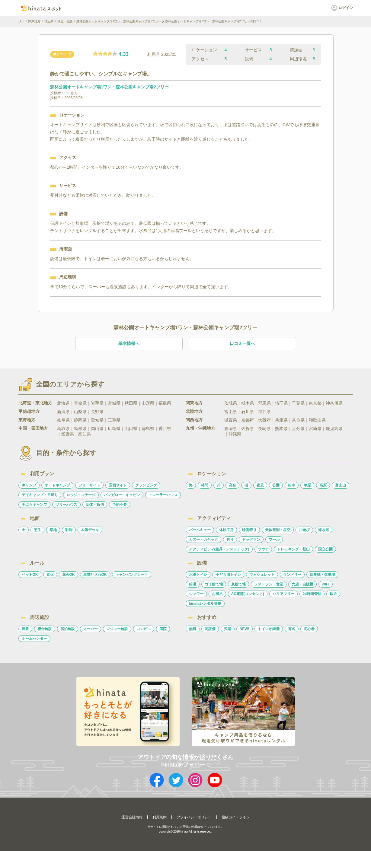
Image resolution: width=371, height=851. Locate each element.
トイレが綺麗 (269, 629)
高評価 (210, 629)
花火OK (68, 574)
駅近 (333, 594)
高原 (323, 485)
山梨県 (80, 411)
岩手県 (97, 403)
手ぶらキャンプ (34, 504)
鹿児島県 (334, 428)
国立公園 (325, 549)
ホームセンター (34, 638)
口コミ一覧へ (242, 343)
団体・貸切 (95, 504)
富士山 (340, 485)
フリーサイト (89, 485)
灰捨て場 (238, 584)
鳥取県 (63, 428)
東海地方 (26, 419)
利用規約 (159, 817)
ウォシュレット (262, 574)
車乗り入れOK (95, 574)
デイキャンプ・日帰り (40, 495)
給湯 (192, 584)
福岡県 (230, 428)
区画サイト (118, 485)
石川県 (247, 411)
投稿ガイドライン (236, 817)
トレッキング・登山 (293, 549)
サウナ (263, 549)
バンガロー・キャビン (122, 495)
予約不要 (119, 504)
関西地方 (194, 419)
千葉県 (298, 403)
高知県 (84, 434)
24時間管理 (312, 594)
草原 (307, 485)
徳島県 (148, 428)
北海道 (63, 403)
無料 (192, 629)
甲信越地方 (29, 411)
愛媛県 (67, 434)
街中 (291, 485)
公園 (276, 485)
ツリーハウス (66, 504)
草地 (53, 530)
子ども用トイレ (228, 574)
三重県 (114, 420)
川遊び (304, 530)
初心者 (309, 629)
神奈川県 (334, 403)
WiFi (325, 584)
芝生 (37, 530)
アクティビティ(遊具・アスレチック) (219, 549)
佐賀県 (247, 428)
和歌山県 (317, 420)
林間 (204, 485)
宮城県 (114, 403)
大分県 (298, 428)
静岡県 (80, 420)
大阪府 (264, 420)
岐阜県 (63, 420)
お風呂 (217, 594)
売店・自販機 (302, 584)
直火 (50, 574)
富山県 (230, 411)
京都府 (247, 420)
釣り (230, 539)
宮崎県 (315, 428)
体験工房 (226, 530)
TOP (21, 21)
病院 (163, 629)
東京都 (315, 403)
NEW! (244, 629)
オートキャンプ (57, 485)
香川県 (164, 428)
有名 (291, 629)
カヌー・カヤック (203, 539)
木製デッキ (90, 530)
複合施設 (44, 629)
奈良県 (298, 420)
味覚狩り (249, 530)
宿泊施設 (67, 629)
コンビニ (143, 629)
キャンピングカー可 (131, 574)
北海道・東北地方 (35, 402)
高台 (232, 485)
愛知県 (97, 420)
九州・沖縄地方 (200, 428)
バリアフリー (283, 594)
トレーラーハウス (163, 495)
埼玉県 (48, 21)
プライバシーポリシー (194, 817)
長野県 (97, 411)
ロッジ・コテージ (80, 495)
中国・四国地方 (33, 428)
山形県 (148, 403)
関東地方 (34, 21)
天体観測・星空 (277, 530)
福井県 (264, 411)
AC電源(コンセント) (247, 594)
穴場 (227, 629)
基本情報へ (128, 343)
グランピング (146, 485)
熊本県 (281, 428)
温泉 (25, 629)
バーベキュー (200, 530)
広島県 (114, 428)
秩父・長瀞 (64, 21)
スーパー (90, 629)
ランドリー (292, 574)
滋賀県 (230, 420)
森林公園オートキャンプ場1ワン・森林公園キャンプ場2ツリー (118, 21)
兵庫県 (281, 420)
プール (274, 539)
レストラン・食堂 (268, 584)
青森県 (80, 403)
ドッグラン (251, 539)
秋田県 (131, 403)
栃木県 (247, 403)
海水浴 (323, 530)
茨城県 (230, 403)
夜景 (260, 485)
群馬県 (264, 403)
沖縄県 (235, 434)
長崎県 (264, 428)
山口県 (131, 428)
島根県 (80, 428)
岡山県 (97, 428)
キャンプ (29, 485)
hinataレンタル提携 (205, 603)
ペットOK (30, 574)
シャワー (196, 594)
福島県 (164, 403)
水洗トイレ (198, 574)
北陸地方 (194, 411)
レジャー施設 (117, 629)
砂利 (68, 530)
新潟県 (63, 411)
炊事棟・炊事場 (322, 574)
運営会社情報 (131, 817)
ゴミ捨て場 (214, 584)
